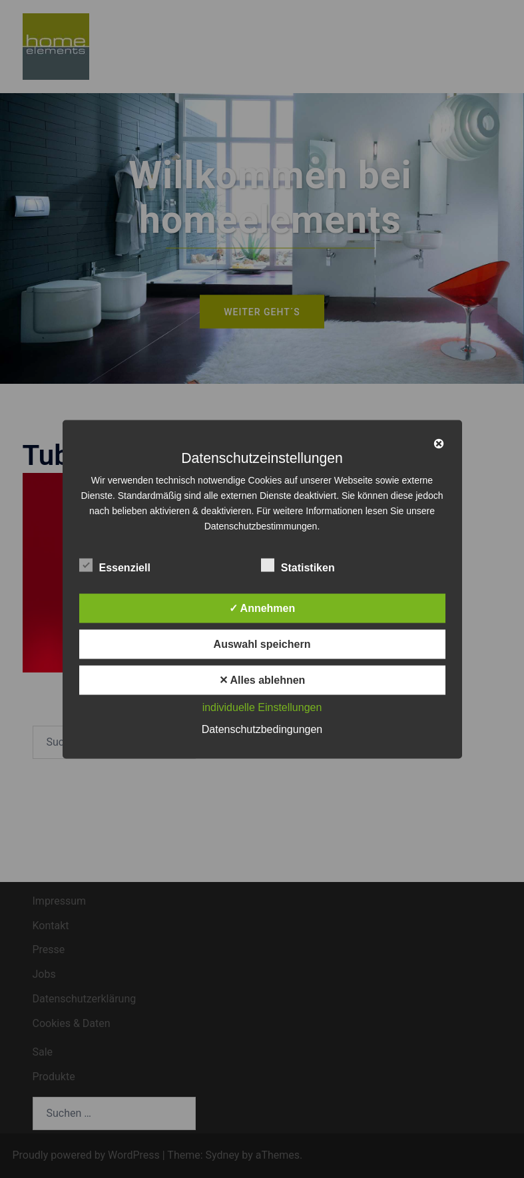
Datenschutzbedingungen (262, 728)
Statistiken (298, 565)
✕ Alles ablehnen (262, 679)
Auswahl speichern (262, 643)
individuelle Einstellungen (262, 706)
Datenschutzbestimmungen (261, 525)
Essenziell (114, 565)
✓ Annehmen (262, 607)
